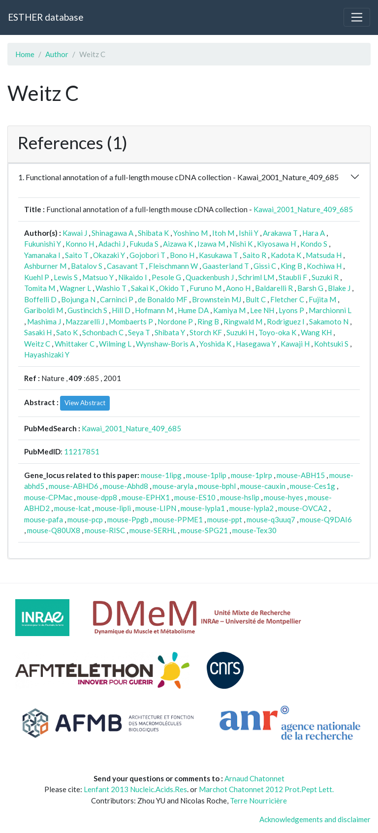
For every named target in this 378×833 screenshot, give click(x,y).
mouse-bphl (217, 485)
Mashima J (44, 321)
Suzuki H (240, 332)
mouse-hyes (283, 497)
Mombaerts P (131, 321)
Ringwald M (242, 321)
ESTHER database (45, 17)
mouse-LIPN (155, 508)
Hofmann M (154, 310)
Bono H (182, 255)
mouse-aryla (173, 485)
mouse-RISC (105, 530)
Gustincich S (87, 310)
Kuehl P (36, 277)
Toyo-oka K (277, 332)
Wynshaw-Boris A (165, 343)
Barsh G (310, 288)
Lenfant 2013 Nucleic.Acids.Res (135, 789)
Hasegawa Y (256, 343)
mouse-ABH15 (301, 475)
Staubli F (293, 277)
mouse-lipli (113, 508)
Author (56, 54)
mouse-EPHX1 (146, 497)
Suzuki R (325, 277)
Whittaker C (74, 343)
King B (291, 265)
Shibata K (153, 232)
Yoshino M (190, 232)
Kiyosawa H (276, 243)
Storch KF (205, 332)
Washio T (110, 288)
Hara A (313, 232)
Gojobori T (147, 255)
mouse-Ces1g (312, 485)
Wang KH (316, 332)
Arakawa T (280, 232)
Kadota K (286, 255)
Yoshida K (215, 343)
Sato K (67, 332)
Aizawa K (178, 243)
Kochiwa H (324, 265)
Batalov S (86, 265)
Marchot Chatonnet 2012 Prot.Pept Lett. (266, 789)
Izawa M (211, 243)
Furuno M (205, 288)
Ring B (208, 321)
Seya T (139, 332)
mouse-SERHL (152, 530)
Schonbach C (103, 332)
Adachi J (111, 243)
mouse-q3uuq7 (271, 519)
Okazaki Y (109, 255)
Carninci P (116, 299)
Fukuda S (143, 243)
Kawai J (75, 232)
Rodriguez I (286, 321)
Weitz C (37, 343)
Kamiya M (229, 310)
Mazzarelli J (84, 321)
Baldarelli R (274, 288)
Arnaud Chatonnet (254, 778)
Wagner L (75, 288)
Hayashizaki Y (46, 354)
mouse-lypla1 (203, 508)
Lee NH (262, 310)
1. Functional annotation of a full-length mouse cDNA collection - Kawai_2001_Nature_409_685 (178, 177)
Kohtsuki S (331, 343)
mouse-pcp (85, 519)
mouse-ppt (224, 519)
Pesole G (166, 277)
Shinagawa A (112, 232)
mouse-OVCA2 (302, 508)
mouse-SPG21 (204, 530)
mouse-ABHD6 (73, 485)
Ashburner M (45, 265)
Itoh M (223, 232)
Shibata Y (170, 332)
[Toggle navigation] (357, 17)
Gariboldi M (43, 310)
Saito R (254, 255)
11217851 (81, 451)
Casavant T (125, 265)
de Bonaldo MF (163, 299)
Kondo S (313, 243)
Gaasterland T (225, 265)
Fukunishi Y (42, 243)
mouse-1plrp (251, 475)
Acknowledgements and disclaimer (315, 819)
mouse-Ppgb (128, 519)
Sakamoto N (328, 321)
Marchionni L (330, 310)
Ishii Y (248, 232)
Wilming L (115, 343)
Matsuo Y (98, 277)
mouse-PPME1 (178, 519)
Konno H (79, 243)
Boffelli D (40, 299)
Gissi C (264, 265)
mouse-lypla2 (251, 508)
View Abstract (84, 403)
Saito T (77, 255)
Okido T (172, 288)
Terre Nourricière (258, 800)
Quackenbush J (210, 277)
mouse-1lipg (161, 475)
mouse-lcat (72, 508)
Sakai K (143, 288)
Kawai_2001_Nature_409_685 (303, 209)
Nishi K (240, 243)
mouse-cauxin (262, 485)
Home (24, 54)
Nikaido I (132, 277)
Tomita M (39, 288)
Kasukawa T (218, 255)
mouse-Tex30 (254, 530)
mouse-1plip (206, 475)
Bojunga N (78, 299)
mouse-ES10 (195, 497)
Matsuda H (324, 255)
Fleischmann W (173, 265)
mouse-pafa (43, 519)
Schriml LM (256, 277)
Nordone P (175, 321)
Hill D (121, 310)
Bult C (256, 299)
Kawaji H (295, 343)
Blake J (339, 288)
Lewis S (66, 277)
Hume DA (193, 310)
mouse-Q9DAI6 (326, 519)
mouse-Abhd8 (125, 485)
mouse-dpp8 (97, 497)
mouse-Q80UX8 (53, 530)
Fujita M (322, 299)
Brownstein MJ (216, 299)
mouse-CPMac (48, 497)
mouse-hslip (239, 497)
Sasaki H (38, 332)
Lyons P (291, 310)
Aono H (238, 288)
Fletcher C (287, 299)
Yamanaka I (42, 255)
